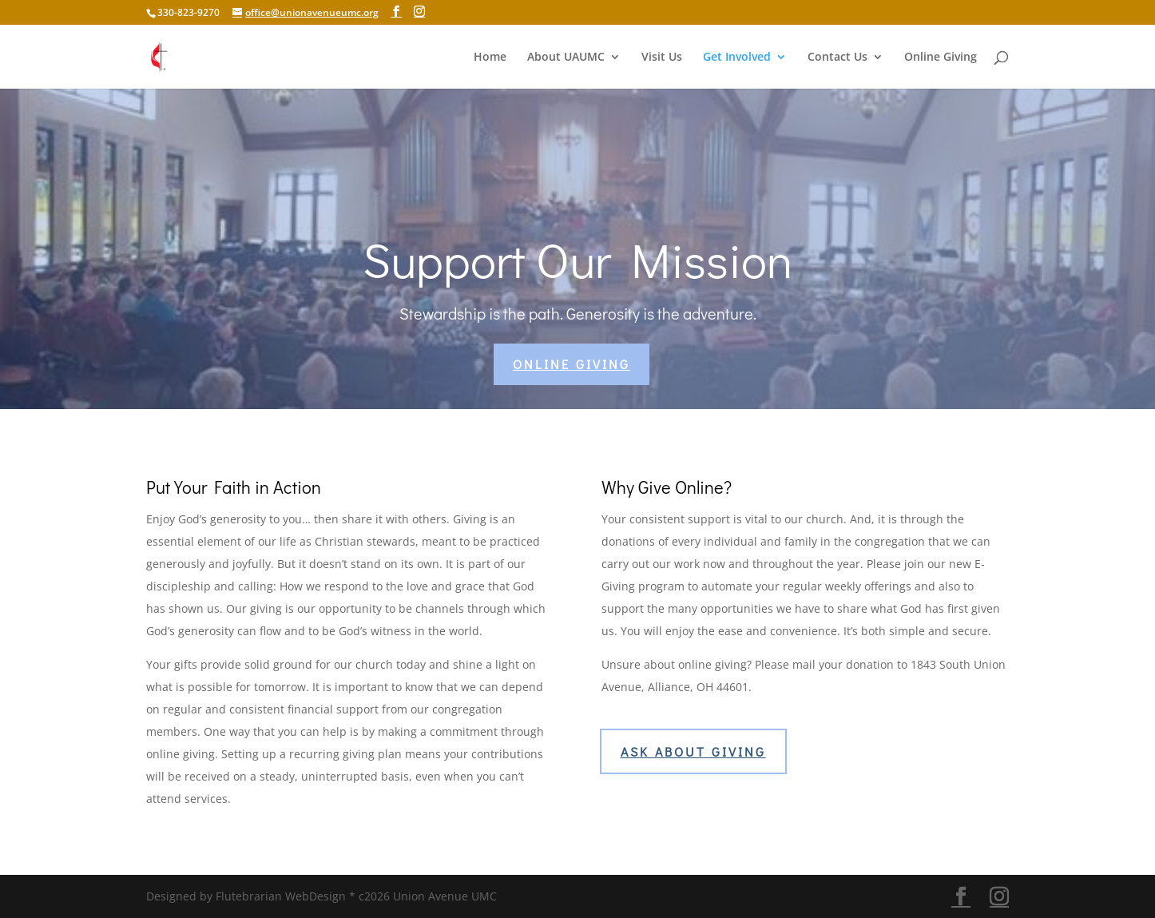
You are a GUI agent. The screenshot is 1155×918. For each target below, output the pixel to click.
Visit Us (661, 57)
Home (490, 57)
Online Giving (940, 57)
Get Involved (737, 57)
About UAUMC (566, 57)
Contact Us (837, 57)
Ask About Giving (693, 751)
